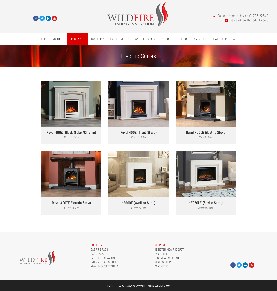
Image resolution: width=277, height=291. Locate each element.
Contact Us (199, 39)
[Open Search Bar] (234, 39)
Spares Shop (219, 39)
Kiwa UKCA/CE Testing (104, 266)
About (60, 39)
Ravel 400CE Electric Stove (205, 132)
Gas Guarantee (100, 254)
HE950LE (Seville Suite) (205, 203)
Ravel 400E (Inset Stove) (138, 132)
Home (44, 39)
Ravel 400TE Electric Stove (71, 203)
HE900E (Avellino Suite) (138, 203)
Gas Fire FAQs (99, 249)
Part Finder (161, 254)
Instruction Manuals (104, 258)
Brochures (97, 39)
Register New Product (169, 249)
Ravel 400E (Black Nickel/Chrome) (71, 132)
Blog (184, 39)
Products (79, 39)
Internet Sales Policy (105, 262)
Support (169, 39)
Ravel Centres (147, 39)
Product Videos (119, 39)
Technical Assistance (168, 258)
